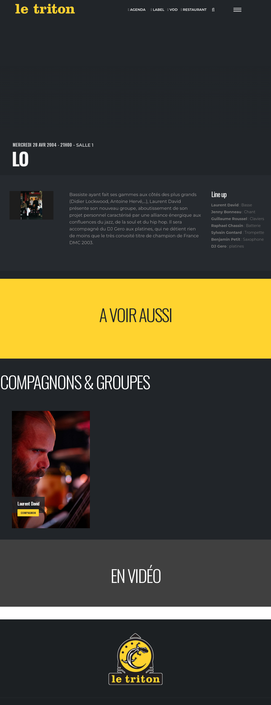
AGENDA (137, 9)
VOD (172, 9)
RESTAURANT (193, 9)
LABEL (157, 9)
